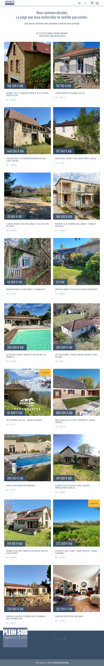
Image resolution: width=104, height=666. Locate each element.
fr (85, 3)
